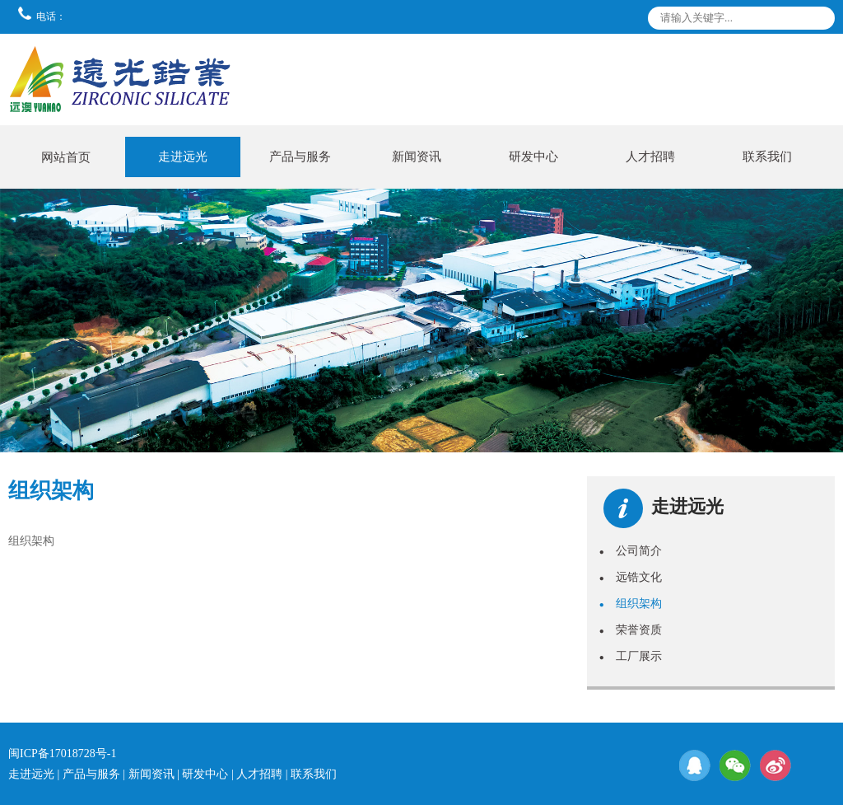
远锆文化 (630, 576)
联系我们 (767, 156)
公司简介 (630, 550)
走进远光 (182, 156)
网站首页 (66, 157)
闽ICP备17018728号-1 (62, 753)
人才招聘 (650, 156)
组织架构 (630, 603)
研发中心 (533, 156)
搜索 (819, 21)
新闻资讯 (416, 156)
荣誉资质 (630, 629)
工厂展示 (630, 655)
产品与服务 (300, 156)
